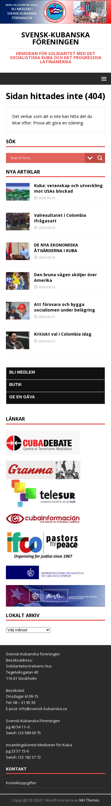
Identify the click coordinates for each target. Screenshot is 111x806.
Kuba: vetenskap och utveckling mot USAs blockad (68, 188)
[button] (103, 78)
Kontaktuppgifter (21, 782)
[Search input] (46, 158)
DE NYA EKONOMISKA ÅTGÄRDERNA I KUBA (56, 247)
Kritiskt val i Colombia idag (62, 334)
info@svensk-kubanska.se (43, 708)
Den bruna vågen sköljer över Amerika (65, 277)
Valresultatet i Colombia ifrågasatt (60, 217)
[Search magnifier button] (100, 158)
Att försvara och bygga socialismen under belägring (64, 307)
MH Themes (89, 800)
